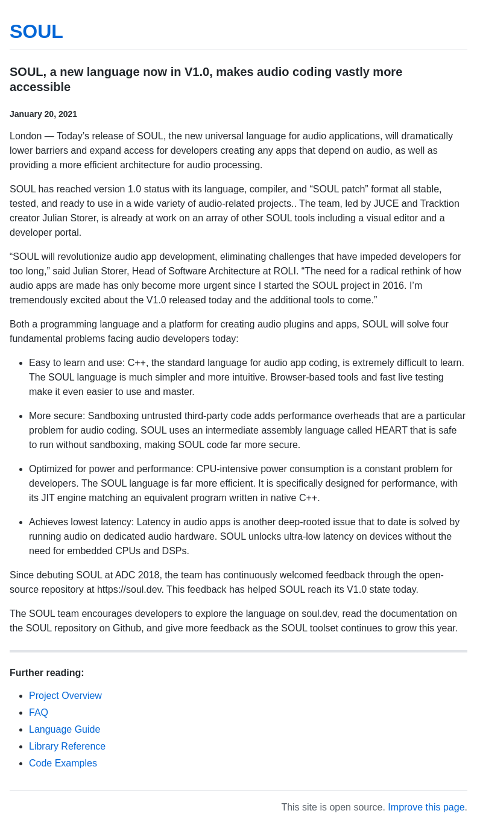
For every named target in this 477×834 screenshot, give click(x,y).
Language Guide (64, 729)
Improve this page (426, 807)
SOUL (36, 31)
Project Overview (65, 695)
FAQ (38, 712)
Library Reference (67, 746)
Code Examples (63, 763)
